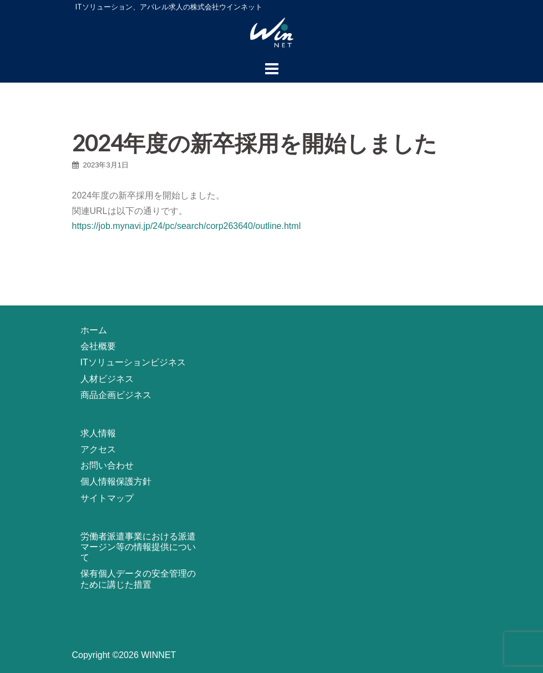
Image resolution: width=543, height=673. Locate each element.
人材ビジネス (107, 379)
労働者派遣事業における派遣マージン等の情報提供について (138, 547)
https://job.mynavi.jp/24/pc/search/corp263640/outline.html (186, 226)
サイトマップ (107, 498)
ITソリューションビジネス (133, 362)
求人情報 (98, 433)
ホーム (93, 330)
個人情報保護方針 (115, 481)
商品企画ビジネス (115, 395)
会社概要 (98, 346)
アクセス (98, 449)
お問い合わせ (107, 465)
